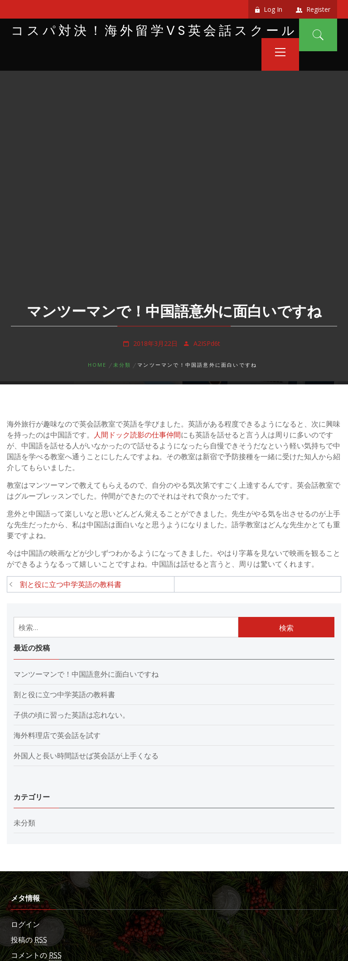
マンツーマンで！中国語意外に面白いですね (86, 674)
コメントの (36, 955)
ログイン (25, 924)
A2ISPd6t (206, 343)
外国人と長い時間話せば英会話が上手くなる (86, 756)
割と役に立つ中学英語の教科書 (70, 584)
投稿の (29, 940)
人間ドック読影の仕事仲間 (137, 435)
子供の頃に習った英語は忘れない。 (72, 715)
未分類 (24, 823)
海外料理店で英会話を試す (57, 735)
